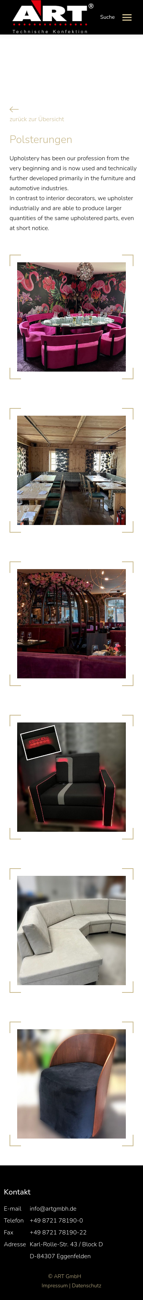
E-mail (12, 1209)
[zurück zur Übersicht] (14, 109)
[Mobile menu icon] (127, 17)
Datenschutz (86, 1285)
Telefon (14, 1220)
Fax (8, 1232)
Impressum (54, 1285)
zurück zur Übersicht (37, 119)
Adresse (15, 1244)
